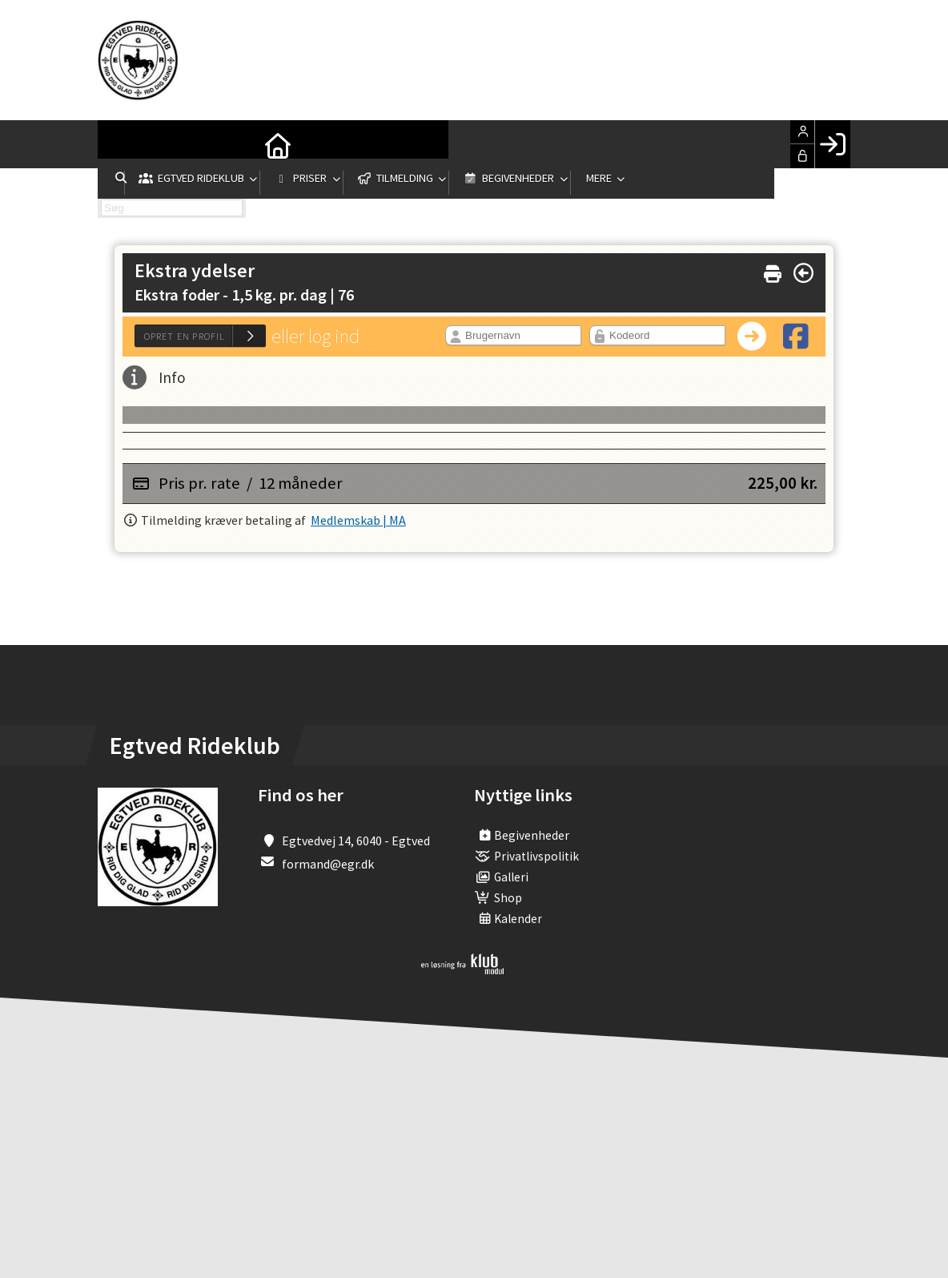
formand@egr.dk (328, 864)
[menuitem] (122, 144)
